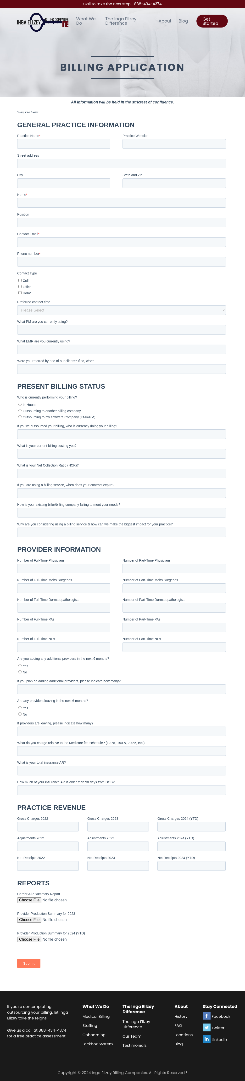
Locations (183, 1035)
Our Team (131, 1036)
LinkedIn (219, 1039)
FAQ (178, 1025)
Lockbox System (98, 1044)
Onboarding (94, 1035)
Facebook (221, 1016)
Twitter (218, 1028)
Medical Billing (96, 1016)
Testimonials (134, 1045)
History (180, 1016)
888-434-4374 (148, 4)
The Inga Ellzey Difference (136, 1024)
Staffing (90, 1025)
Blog (178, 1044)
